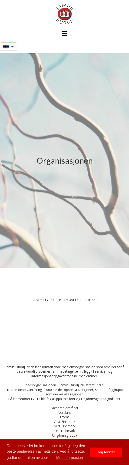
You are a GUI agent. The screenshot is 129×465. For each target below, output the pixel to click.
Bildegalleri (70, 299)
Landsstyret (43, 299)
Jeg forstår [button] (106, 452)
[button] (64, 33)
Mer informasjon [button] (69, 458)
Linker (92, 299)
